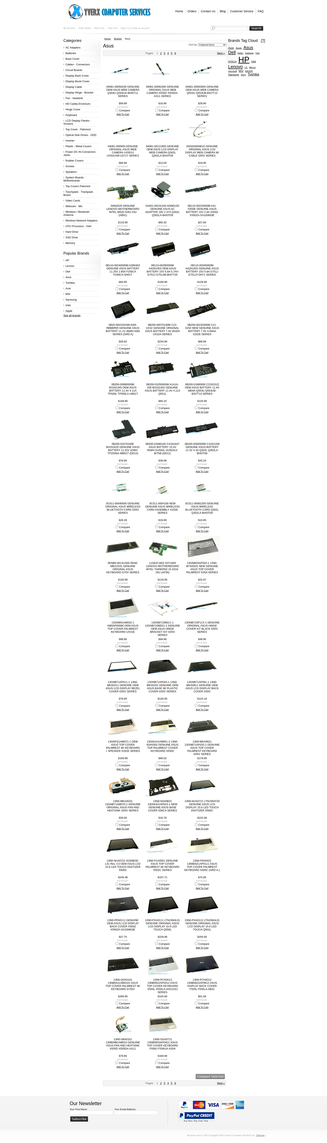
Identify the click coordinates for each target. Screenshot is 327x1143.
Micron (252, 67)
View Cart (112, 28)
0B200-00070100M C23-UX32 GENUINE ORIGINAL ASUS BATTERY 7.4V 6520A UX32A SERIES (162, 329)
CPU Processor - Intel (78, 226)
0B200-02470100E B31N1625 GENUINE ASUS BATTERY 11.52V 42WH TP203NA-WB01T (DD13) (123, 448)
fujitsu (240, 53)
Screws (69, 166)
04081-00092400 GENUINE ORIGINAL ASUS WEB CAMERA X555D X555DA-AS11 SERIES (162, 91)
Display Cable (73, 86)
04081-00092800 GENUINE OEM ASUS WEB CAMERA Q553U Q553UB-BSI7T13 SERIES (202, 91)
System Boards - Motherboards (74, 179)
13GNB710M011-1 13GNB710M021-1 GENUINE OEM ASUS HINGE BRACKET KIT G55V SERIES (162, 629)
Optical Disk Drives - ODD (80, 135)
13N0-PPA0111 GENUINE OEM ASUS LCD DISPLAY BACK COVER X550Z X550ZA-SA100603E (123, 925)
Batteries (70, 53)
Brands (118, 38)
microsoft (232, 71)
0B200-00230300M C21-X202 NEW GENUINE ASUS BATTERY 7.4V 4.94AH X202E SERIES (202, 329)
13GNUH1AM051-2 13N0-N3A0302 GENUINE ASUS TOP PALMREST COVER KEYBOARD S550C (163, 746)
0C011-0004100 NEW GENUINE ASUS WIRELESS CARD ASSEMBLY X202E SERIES (162, 508)
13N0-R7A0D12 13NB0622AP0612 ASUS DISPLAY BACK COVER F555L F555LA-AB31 (202, 984)
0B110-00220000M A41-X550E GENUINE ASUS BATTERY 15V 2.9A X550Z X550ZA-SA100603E (202, 210)
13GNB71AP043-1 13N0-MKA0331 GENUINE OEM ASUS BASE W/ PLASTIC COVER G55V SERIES (162, 686)
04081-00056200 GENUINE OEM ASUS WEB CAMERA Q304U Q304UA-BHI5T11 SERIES (123, 91)
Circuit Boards (73, 70)
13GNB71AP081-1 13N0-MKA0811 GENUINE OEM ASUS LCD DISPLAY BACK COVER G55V (202, 686)
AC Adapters (72, 47)
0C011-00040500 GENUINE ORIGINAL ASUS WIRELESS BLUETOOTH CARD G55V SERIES (122, 508)
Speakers (71, 171)
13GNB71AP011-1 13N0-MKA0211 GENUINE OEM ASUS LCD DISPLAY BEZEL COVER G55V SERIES (123, 686)
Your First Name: (79, 1109)
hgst (257, 53)
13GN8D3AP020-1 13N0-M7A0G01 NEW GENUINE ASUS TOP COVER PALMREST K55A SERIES (202, 567)
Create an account (140, 28)
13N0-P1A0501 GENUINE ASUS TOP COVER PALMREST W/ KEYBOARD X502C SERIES (162, 865)
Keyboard (71, 115)
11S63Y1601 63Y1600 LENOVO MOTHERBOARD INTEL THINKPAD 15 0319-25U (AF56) (162, 567)
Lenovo (69, 265)
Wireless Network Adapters (81, 220)
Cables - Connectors (77, 64)
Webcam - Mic (74, 206)
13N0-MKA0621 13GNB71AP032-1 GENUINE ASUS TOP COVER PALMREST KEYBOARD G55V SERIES (202, 748)
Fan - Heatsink (74, 98)
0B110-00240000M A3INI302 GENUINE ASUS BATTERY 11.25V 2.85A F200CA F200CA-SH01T (123, 270)
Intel (67, 305)
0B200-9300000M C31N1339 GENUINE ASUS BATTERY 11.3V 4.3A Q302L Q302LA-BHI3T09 (202, 448)
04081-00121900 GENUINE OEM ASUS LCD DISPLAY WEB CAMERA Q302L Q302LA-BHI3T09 (162, 151)
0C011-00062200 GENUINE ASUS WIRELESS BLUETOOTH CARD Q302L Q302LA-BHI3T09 (202, 508)
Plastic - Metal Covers (78, 146)
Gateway (249, 53)
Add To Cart (123, 114)
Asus (68, 277)
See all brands (71, 315)
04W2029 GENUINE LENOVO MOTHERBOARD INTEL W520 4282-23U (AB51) (122, 210)
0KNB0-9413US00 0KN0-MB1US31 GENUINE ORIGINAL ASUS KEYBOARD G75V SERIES (122, 567)
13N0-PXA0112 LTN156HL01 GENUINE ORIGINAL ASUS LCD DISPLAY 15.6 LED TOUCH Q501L (202, 925)
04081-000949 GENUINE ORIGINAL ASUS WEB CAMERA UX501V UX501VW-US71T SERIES (123, 151)
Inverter (69, 140)
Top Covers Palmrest (77, 186)
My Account (69, 28)
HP (67, 260)
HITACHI (232, 62)
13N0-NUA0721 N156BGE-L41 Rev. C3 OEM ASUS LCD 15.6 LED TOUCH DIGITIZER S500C (123, 865)
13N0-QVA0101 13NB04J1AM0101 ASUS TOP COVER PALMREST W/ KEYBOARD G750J (123, 984)
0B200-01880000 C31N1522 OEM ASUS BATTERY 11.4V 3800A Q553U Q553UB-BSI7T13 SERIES (202, 389)
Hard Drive (71, 231)
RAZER (249, 71)
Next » (221, 53)
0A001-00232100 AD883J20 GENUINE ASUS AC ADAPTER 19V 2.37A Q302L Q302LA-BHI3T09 (162, 210)
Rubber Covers (74, 160)
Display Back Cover (77, 75)
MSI (67, 294)
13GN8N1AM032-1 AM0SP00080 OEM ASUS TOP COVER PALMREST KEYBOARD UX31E (122, 627)
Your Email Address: (125, 1109)
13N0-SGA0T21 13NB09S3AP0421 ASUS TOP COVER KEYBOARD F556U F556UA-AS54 (162, 1044)
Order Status (84, 28)
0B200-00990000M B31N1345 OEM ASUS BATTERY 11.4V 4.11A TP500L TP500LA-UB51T (123, 389)
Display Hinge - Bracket (79, 92)
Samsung (71, 299)
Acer (68, 288)
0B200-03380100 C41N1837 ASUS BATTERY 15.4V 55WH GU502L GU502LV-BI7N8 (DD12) (163, 448)
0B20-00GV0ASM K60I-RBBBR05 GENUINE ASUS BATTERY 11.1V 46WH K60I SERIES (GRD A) (123, 329)
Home (107, 38)
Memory (70, 243)
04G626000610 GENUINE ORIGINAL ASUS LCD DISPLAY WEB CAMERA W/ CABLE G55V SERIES (202, 151)
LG (246, 67)
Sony (243, 74)
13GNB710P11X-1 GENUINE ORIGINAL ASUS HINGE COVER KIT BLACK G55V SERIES (202, 627)
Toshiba (70, 282)
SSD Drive (71, 237)
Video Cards (72, 200)
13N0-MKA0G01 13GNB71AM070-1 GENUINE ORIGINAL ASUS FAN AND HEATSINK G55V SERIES (123, 806)
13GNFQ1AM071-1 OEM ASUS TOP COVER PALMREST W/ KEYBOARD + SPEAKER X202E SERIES (123, 746)
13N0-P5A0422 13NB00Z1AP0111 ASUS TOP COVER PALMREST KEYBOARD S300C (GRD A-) (202, 865)
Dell (67, 271)
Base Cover (72, 58)
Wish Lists (99, 28)
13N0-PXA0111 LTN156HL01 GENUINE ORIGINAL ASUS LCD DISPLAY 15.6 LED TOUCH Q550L (162, 925)
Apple (68, 310)
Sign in (124, 28)
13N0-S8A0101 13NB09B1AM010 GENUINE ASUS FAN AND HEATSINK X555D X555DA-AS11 (123, 1044)
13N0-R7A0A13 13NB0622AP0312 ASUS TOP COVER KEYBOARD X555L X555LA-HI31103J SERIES (162, 986)
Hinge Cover (72, 109)
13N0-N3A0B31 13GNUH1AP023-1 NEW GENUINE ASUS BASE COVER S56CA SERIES (162, 806)
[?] (263, 41)
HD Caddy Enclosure (78, 103)
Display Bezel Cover (77, 81)
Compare (124, 110)
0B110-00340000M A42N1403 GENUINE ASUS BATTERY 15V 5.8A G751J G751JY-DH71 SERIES (202, 270)
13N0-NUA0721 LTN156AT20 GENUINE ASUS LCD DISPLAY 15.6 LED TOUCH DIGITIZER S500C (202, 806)
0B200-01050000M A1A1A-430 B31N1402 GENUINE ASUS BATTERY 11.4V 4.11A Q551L (162, 389)
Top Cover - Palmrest (78, 129)
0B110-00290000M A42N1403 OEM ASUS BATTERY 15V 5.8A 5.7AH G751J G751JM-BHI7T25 (162, 270)
